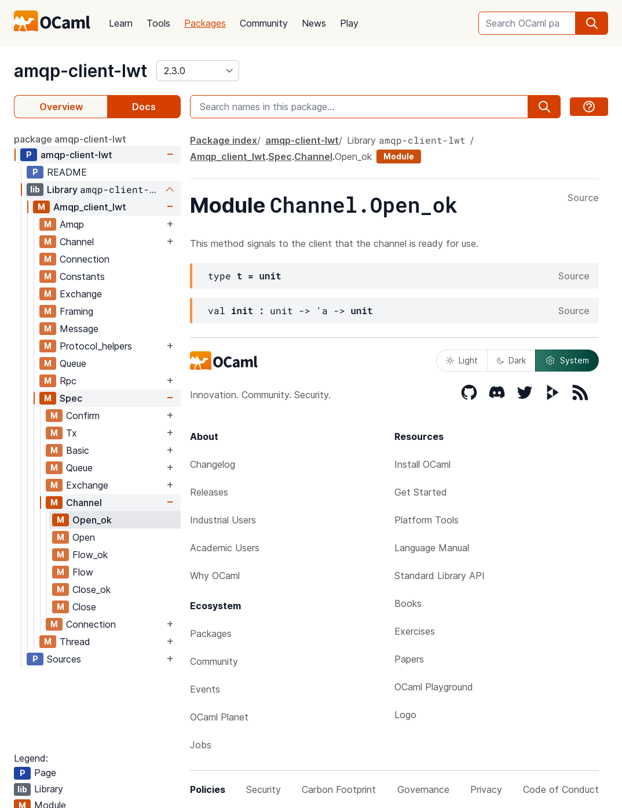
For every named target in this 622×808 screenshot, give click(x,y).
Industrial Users (223, 520)
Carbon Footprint (339, 789)
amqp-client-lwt (80, 70)
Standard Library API (439, 575)
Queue (73, 363)
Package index (223, 140)
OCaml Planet (219, 717)
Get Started (420, 492)
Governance (423, 789)
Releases (209, 492)
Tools (158, 23)
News (314, 23)
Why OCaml (215, 575)
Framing (76, 311)
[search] (592, 23)
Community (264, 23)
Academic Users (224, 548)
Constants (82, 276)
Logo (405, 714)
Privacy (486, 789)
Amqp (72, 224)
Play (349, 23)
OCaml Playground (433, 687)
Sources (64, 659)
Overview (61, 106)
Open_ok (92, 520)
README (67, 172)
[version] (197, 70)
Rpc (68, 381)
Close (84, 607)
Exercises (414, 631)
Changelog (212, 464)
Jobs (200, 745)
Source (583, 198)
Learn (121, 23)
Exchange (81, 294)
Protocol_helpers (96, 346)
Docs (144, 106)
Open (83, 537)
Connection (84, 259)
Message (79, 328)
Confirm (83, 415)
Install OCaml (422, 464)
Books (408, 603)
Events (205, 689)
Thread (75, 641)
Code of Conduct (561, 789)
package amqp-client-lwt (70, 139)
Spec (71, 398)
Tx (71, 433)
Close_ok (91, 589)
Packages (205, 23)
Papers (409, 659)
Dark (511, 360)
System (567, 360)
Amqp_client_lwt (89, 207)
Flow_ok (90, 554)
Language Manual (431, 548)
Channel (77, 242)
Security (263, 789)
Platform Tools (426, 520)
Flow (82, 572)
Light (462, 360)
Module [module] (398, 156)
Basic (77, 450)
